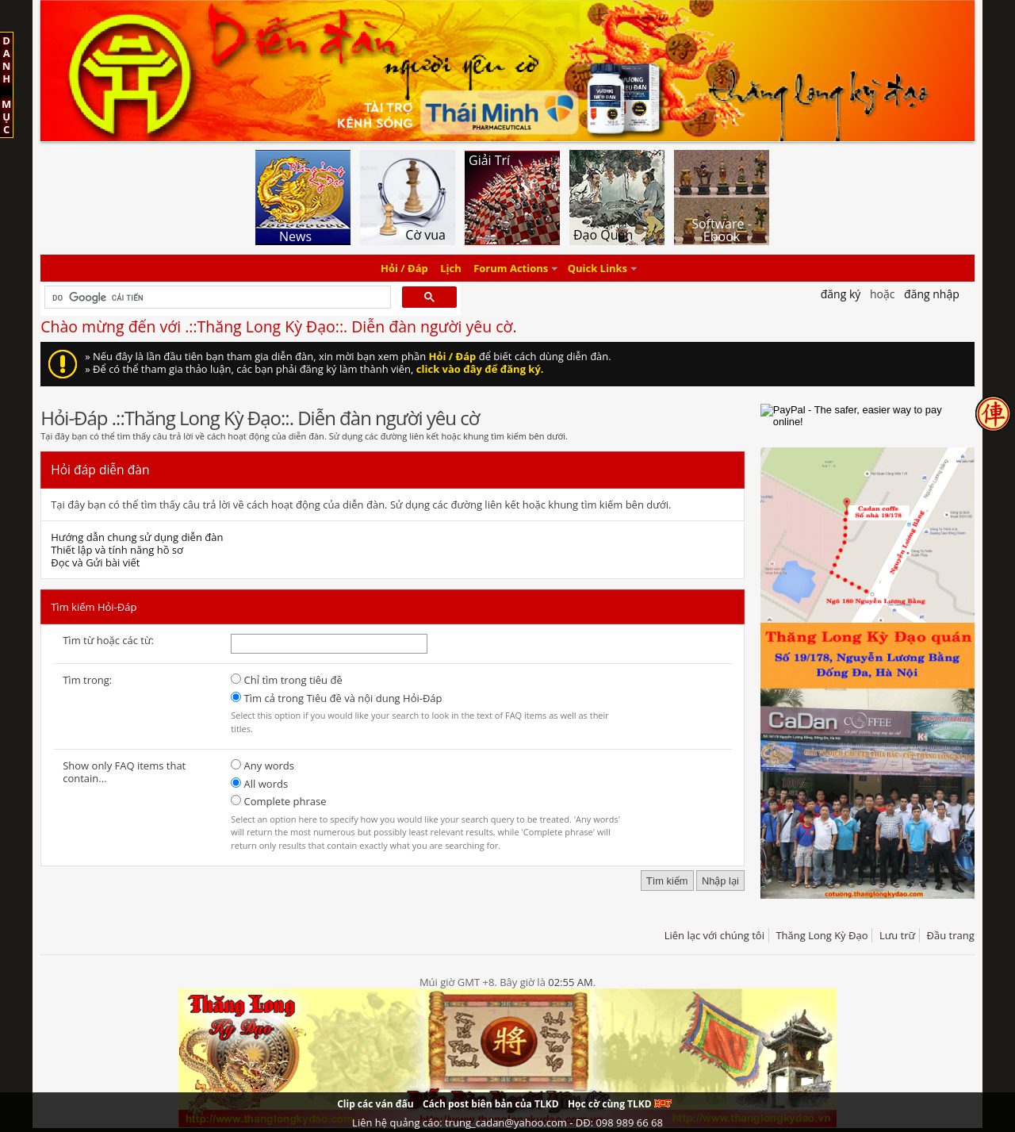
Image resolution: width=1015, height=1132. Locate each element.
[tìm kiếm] (216, 297)
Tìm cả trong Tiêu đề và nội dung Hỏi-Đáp (336, 698)
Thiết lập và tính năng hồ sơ (117, 550)
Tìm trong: (87, 679)
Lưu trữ (897, 935)
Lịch (451, 268)
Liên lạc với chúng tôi (714, 935)
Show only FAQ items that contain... (124, 772)
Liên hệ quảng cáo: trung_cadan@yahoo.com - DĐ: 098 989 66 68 (507, 1122)
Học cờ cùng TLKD (620, 1104)
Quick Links (597, 268)
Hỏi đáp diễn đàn (100, 469)
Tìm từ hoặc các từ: (108, 640)
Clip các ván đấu (375, 1104)
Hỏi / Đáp (404, 268)
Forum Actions (510, 268)
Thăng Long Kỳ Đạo (822, 935)
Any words (262, 765)
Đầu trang (951, 935)
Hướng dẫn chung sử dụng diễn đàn (137, 537)
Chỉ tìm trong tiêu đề (287, 679)
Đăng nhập (931, 293)
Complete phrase (278, 801)
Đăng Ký (841, 293)
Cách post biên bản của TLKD (491, 1104)
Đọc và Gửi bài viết (95, 562)
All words (259, 783)
